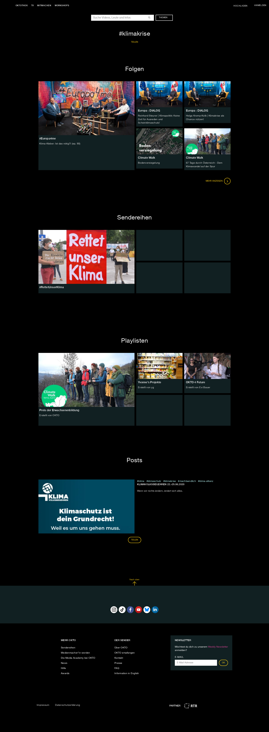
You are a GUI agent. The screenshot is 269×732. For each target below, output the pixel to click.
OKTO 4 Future (195, 381)
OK (223, 662)
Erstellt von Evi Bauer (198, 387)
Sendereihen (68, 647)
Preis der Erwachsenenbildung (59, 409)
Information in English (126, 673)
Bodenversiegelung (149, 162)
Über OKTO (120, 647)
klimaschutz (154, 480)
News (64, 662)
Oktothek (22, 5)
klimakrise (170, 480)
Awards (65, 673)
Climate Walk (146, 157)
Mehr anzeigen (218, 180)
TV (33, 5)
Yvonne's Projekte (149, 381)
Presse (118, 662)
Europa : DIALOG (149, 110)
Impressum (43, 704)
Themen (165, 18)
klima (141, 480)
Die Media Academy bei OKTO (78, 657)
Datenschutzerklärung (67, 704)
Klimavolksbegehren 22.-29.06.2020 (160, 483)
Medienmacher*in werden (75, 652)
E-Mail (179, 656)
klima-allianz (206, 480)
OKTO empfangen (124, 652)
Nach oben (134, 581)
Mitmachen (45, 5)
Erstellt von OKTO (49, 415)
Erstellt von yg (146, 387)
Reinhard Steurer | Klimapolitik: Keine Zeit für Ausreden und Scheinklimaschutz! (159, 119)
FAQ (116, 668)
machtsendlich (187, 480)
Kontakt (118, 657)
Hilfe (63, 668)
